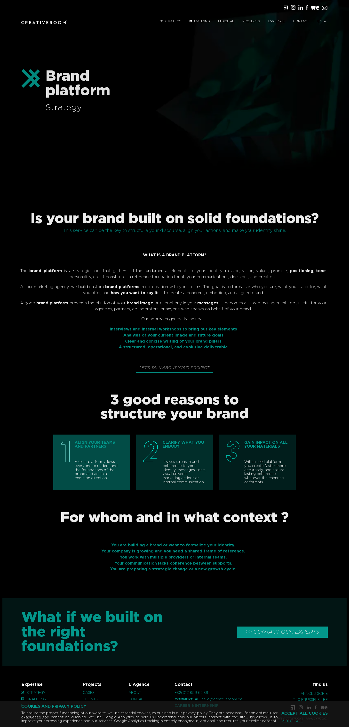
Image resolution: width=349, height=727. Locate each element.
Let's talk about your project (174, 368)
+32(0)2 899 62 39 (191, 693)
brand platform (39, 271)
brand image (133, 303)
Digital (226, 21)
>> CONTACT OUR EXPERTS (282, 632)
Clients (90, 699)
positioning (294, 271)
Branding (200, 21)
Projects (251, 21)
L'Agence (276, 21)
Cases (89, 693)
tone (314, 271)
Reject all (292, 721)
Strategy (170, 21)
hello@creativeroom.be (221, 699)
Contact (301, 21)
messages (201, 303)
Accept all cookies (304, 713)
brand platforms (115, 287)
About (134, 693)
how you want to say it (127, 293)
